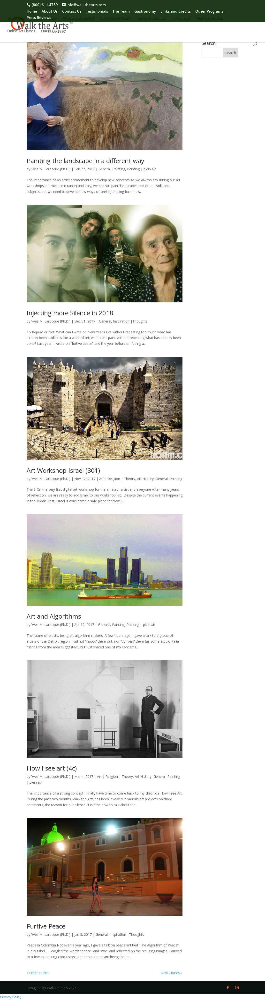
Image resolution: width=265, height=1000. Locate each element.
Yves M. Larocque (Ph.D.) (50, 169)
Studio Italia (16, 18)
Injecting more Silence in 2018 (70, 312)
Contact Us (71, 11)
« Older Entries (38, 972)
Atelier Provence (43, 18)
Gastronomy (145, 11)
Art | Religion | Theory (117, 478)
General (104, 169)
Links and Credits (175, 11)
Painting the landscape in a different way (85, 160)
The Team (121, 11)
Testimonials (97, 11)
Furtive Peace (46, 926)
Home (32, 11)
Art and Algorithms (54, 616)
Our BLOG (49, 31)
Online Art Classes (21, 31)
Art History (145, 478)
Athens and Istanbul (78, 18)
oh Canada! (181, 18)
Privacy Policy (10, 997)
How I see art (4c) (52, 768)
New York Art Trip (209, 18)
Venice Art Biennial (151, 18)
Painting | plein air (141, 169)
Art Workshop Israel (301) (63, 470)
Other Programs (209, 11)
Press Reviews (39, 18)
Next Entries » (171, 972)
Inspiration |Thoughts (130, 321)
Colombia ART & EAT (115, 18)
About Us (50, 11)
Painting (119, 169)
